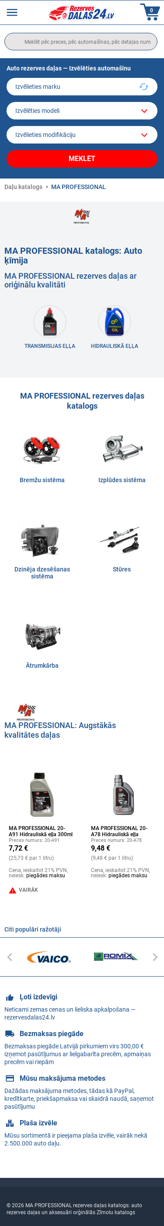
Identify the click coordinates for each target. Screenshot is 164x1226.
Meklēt (82, 158)
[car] (82, 135)
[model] (82, 110)
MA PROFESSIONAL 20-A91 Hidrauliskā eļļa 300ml (41, 831)
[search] (80, 41)
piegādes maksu (45, 875)
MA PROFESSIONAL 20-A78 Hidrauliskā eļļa (119, 831)
